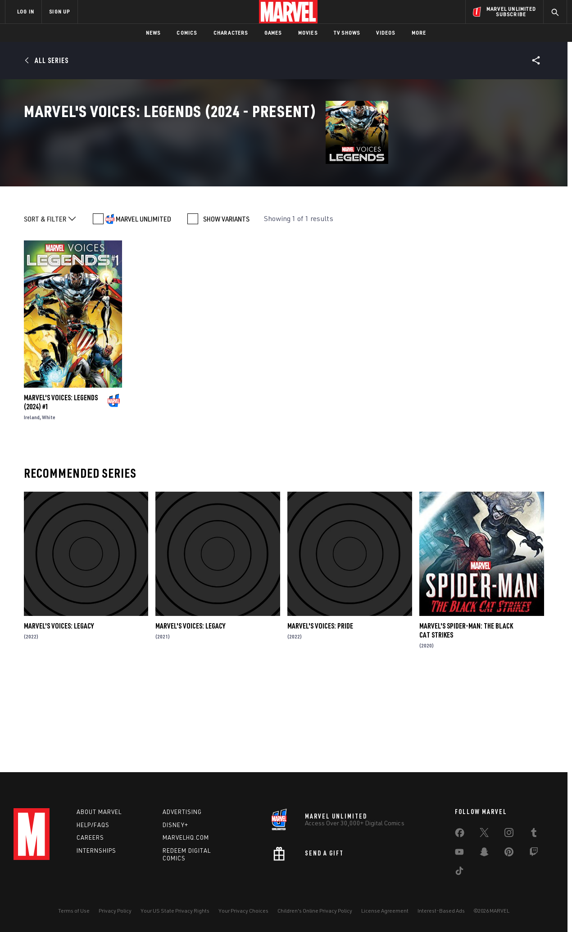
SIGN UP (59, 11)
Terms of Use (74, 910)
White (48, 507)
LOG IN (25, 11)
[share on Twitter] (484, 834)
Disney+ (175, 824)
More (419, 32)
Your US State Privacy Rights (175, 910)
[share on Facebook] (459, 834)
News (153, 32)
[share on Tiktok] (459, 872)
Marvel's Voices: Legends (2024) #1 (61, 493)
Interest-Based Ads (441, 910)
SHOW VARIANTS (226, 309)
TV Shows (347, 32)
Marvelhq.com (186, 837)
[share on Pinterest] (508, 853)
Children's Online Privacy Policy (314, 910)
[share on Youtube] (459, 853)
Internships (96, 850)
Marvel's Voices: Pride (320, 716)
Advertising (182, 811)
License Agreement (385, 910)
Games (273, 32)
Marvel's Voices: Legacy (59, 716)
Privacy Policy (115, 910)
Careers (90, 837)
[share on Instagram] (508, 834)
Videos (385, 32)
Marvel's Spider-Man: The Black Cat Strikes (466, 721)
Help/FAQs (93, 824)
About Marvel (99, 811)
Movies (308, 32)
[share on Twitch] (533, 853)
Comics (187, 32)
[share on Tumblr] (533, 834)
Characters (230, 32)
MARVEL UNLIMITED (143, 309)
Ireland (32, 507)
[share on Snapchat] (484, 853)
